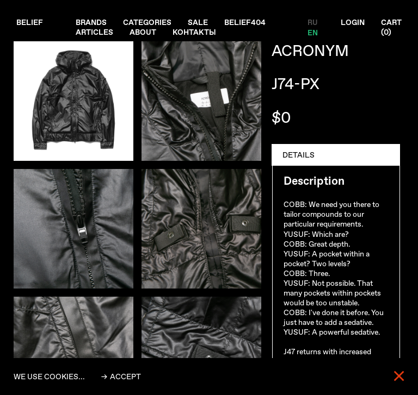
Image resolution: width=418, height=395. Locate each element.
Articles (95, 32)
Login (352, 22)
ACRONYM (310, 51)
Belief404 (246, 22)
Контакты (195, 32)
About (143, 32)
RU (311, 22)
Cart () (391, 27)
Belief (29, 22)
